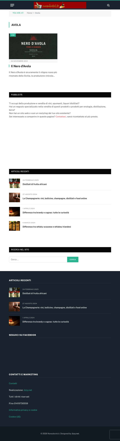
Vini (13, 35)
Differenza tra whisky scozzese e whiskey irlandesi (47, 227)
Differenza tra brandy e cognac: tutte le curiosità (46, 212)
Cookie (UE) (15, 416)
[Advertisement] (31, 143)
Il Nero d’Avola (21, 66)
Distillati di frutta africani (35, 184)
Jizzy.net (28, 390)
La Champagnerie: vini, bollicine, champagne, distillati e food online (55, 198)
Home (29, 13)
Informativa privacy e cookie (23, 410)
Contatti (13, 383)
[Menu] (12, 5)
